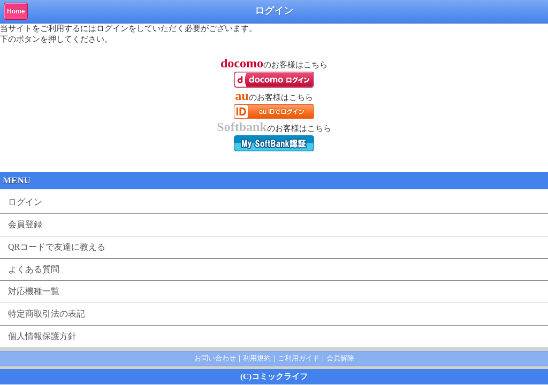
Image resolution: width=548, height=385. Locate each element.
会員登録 (25, 224)
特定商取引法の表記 (46, 313)
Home (16, 11)
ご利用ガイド (298, 358)
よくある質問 (33, 269)
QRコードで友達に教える (56, 246)
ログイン (25, 201)
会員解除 (340, 358)
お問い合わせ (215, 358)
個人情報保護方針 (42, 336)
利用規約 (257, 358)
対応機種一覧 (33, 291)
